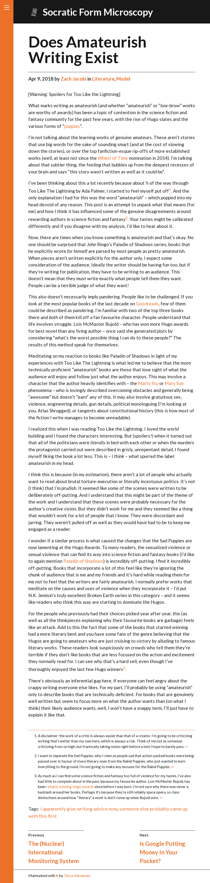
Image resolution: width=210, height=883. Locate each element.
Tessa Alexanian (77, 875)
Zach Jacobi (74, 79)
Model (123, 79)
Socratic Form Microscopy (98, 12)
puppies (72, 126)
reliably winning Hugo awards (70, 786)
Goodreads (147, 303)
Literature (103, 79)
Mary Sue (174, 383)
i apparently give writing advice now (78, 809)
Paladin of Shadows (83, 561)
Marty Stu (148, 383)
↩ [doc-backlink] (186, 746)
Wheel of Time (113, 158)
